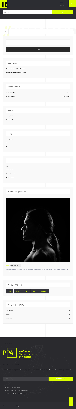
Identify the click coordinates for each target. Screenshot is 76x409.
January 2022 (9, 116)
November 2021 (10, 120)
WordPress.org (10, 178)
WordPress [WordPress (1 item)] (43, 291)
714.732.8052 (16, 388)
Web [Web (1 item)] (34, 291)
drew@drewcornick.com (19, 390)
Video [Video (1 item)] (26, 291)
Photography (9, 139)
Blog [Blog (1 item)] (10, 291)
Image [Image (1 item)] (17, 291)
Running (8, 143)
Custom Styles (11, 92)
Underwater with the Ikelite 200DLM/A (16, 72)
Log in (7, 166)
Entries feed (9, 170)
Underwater (9, 147)
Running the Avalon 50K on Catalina (15, 69)
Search (38, 49)
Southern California (20, 393)
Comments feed (10, 174)
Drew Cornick (14, 265)
